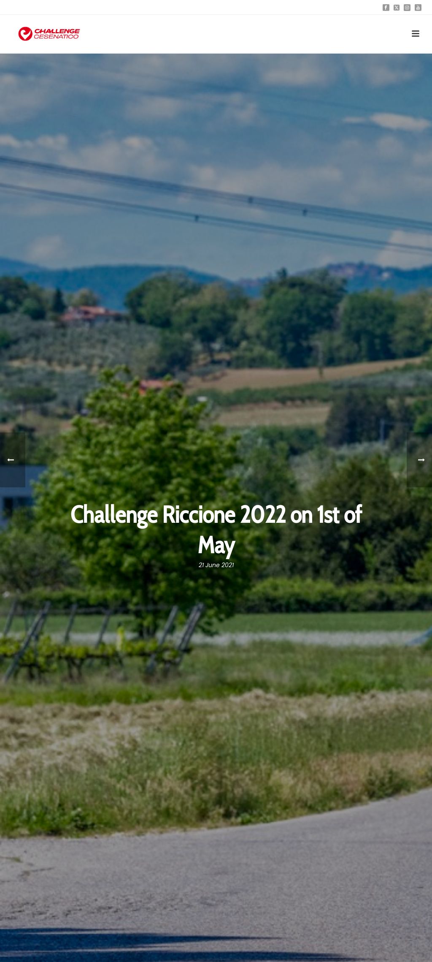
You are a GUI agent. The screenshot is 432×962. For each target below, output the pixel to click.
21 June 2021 (216, 565)
